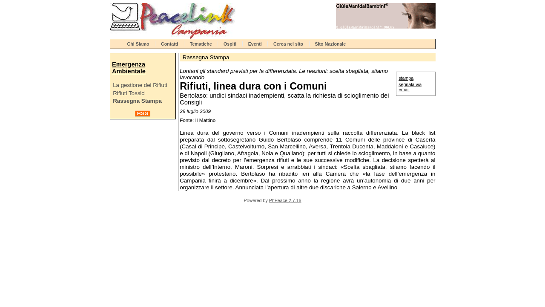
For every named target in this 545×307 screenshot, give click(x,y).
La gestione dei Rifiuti (140, 85)
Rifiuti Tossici (129, 93)
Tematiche (201, 43)
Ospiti (230, 43)
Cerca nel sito (288, 43)
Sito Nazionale (330, 43)
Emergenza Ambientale (129, 68)
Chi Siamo (138, 43)
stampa (406, 78)
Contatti (169, 43)
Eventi (255, 43)
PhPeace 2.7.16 (285, 200)
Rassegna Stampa (137, 101)
